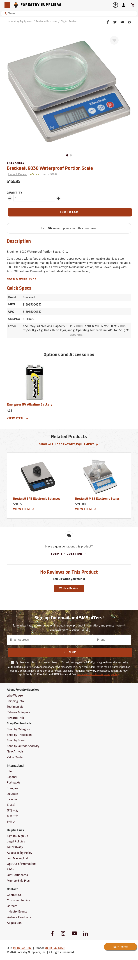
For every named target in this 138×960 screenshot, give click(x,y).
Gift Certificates (17, 875)
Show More (76, 335)
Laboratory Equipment (19, 21)
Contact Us (14, 895)
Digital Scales (69, 21)
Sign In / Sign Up (17, 836)
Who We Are (15, 695)
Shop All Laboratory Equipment (68, 444)
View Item (18, 418)
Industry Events (17, 911)
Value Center (15, 757)
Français (12, 788)
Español (12, 777)
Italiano (12, 799)
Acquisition (14, 923)
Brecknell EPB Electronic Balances (36, 498)
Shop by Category (18, 729)
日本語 (11, 805)
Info (9, 771)
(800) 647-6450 (55, 948)
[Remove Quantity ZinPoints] (10, 198)
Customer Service (18, 900)
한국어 (11, 822)
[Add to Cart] (70, 212)
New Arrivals (15, 751)
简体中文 (12, 810)
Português (13, 782)
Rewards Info (15, 718)
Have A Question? (21, 279)
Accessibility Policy (19, 853)
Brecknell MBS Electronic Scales (97, 498)
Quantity (14, 193)
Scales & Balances (46, 21)
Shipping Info (15, 701)
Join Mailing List (17, 858)
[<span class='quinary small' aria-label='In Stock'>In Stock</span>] (34, 174)
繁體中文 (12, 816)
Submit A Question (68, 554)
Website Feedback (19, 917)
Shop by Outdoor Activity (23, 746)
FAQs (10, 869)
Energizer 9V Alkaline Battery (29, 404)
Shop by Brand (16, 740)
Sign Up (70, 652)
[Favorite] (114, 40)
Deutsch (12, 794)
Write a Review (69, 588)
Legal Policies (16, 841)
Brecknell (16, 163)
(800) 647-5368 (22, 948)
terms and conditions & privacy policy (98, 674)
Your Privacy (15, 847)
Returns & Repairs (18, 712)
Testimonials (15, 707)
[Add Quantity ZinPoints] (58, 198)
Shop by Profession (19, 735)
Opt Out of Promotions (21, 864)
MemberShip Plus (18, 881)
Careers (12, 906)
